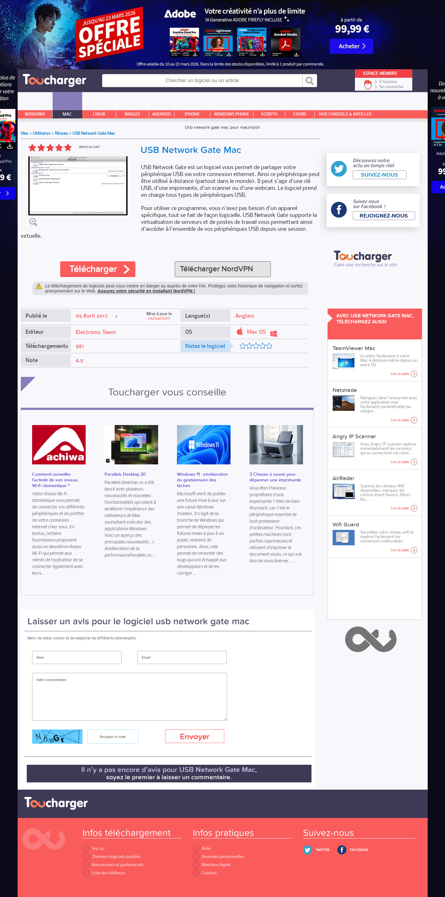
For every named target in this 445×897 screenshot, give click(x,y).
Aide (202, 848)
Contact (205, 873)
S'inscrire (388, 81)
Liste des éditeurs (104, 873)
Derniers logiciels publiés (111, 857)
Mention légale (212, 865)
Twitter (322, 850)
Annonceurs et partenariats (113, 865)
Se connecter (391, 86)
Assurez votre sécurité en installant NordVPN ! (146, 290)
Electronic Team (96, 332)
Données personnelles (218, 857)
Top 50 (93, 848)
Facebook (359, 850)
